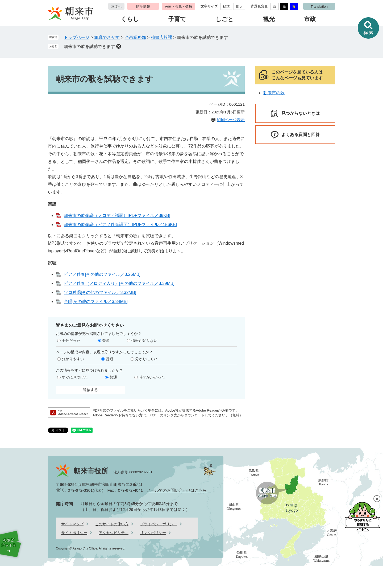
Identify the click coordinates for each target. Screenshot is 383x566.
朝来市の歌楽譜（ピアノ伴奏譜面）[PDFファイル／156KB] (120, 224)
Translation (319, 7)
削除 (118, 46)
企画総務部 (135, 37)
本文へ (116, 7)
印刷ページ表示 (231, 120)
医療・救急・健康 (178, 7)
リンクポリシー (153, 533)
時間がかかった (152, 377)
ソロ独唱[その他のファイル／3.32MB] (100, 292)
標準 (226, 7)
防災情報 (143, 7)
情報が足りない (144, 340)
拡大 (239, 7)
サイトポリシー (74, 533)
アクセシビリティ (113, 533)
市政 (310, 19)
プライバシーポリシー (158, 524)
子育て (177, 19)
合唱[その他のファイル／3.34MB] (96, 301)
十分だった (71, 340)
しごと (224, 19)
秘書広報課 (161, 37)
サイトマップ (72, 524)
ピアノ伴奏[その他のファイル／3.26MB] (102, 274)
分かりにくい (146, 359)
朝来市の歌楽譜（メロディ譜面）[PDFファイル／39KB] (117, 215)
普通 (106, 340)
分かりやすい (73, 359)
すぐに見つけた (75, 377)
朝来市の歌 (274, 93)
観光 (269, 19)
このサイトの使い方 (111, 524)
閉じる (376, 498)
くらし (130, 19)
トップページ (76, 37)
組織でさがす (107, 37)
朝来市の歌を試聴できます (89, 46)
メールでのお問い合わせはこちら (177, 490)
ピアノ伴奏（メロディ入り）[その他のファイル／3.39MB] (119, 283)
